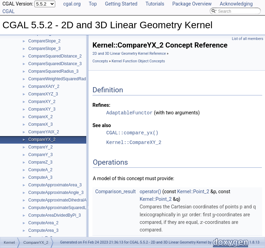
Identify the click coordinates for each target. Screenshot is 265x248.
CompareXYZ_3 (43, 94)
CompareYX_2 (42, 139)
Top (93, 4)
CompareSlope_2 (44, 41)
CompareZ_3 (40, 162)
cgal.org (71, 4)
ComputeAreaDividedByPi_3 (54, 215)
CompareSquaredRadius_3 (53, 71)
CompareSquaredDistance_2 (55, 56)
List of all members (247, 39)
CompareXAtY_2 (43, 86)
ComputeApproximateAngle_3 (56, 192)
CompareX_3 (40, 124)
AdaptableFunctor (129, 112)
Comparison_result (115, 191)
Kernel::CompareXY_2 (133, 142)
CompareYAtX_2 (43, 132)
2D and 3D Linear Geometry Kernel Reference (129, 53)
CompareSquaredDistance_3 (55, 63)
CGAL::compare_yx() (132, 132)
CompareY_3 (40, 154)
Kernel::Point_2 (193, 191)
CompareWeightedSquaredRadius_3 (62, 78)
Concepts (100, 61)
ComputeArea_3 (43, 230)
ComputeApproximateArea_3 (55, 185)
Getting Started (121, 4)
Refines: (101, 105)
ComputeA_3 (40, 177)
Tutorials (155, 4)
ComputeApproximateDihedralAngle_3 (63, 200)
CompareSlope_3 (44, 48)
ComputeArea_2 (43, 222)
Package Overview (192, 4)
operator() (150, 191)
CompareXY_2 (42, 101)
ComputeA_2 (40, 169)
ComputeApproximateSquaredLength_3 (64, 207)
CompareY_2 (40, 147)
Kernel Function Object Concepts (138, 61)
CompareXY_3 (42, 109)
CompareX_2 (40, 116)
